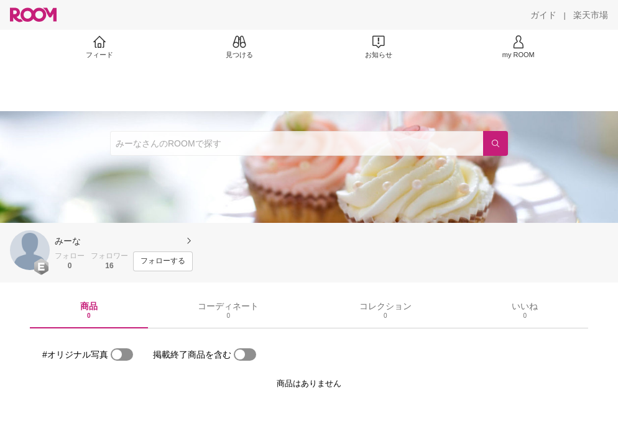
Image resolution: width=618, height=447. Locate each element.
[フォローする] (163, 261)
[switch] (122, 354)
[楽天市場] (590, 14)
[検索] (495, 143)
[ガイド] (543, 14)
